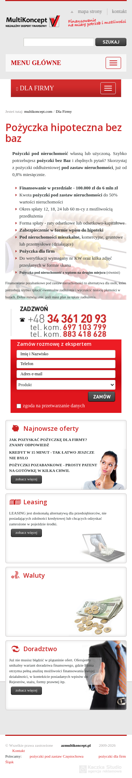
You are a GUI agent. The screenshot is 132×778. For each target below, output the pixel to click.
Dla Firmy (35, 88)
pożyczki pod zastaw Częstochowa (56, 756)
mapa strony (90, 11)
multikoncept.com (38, 111)
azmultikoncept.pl (76, 745)
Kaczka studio (100, 769)
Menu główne (36, 62)
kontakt (119, 11)
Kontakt (18, 750)
